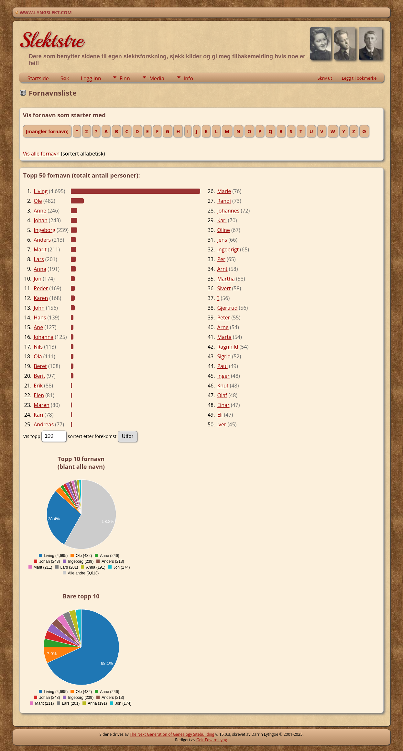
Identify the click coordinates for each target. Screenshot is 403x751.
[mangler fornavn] (47, 131)
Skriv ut (325, 78)
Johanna (43, 337)
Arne (222, 327)
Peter (223, 317)
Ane (38, 327)
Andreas (44, 424)
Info (188, 78)
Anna (40, 268)
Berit (39, 375)
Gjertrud (227, 307)
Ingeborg (44, 230)
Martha (225, 278)
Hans (40, 317)
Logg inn (91, 78)
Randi (224, 200)
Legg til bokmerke (359, 78)
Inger (223, 375)
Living (41, 191)
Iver (221, 424)
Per (221, 259)
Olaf (222, 395)
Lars (39, 259)
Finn (125, 78)
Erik (38, 385)
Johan (40, 220)
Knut (222, 385)
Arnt (222, 268)
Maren (41, 405)
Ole (38, 200)
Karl (221, 220)
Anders (42, 239)
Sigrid (224, 356)
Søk (64, 78)
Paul (222, 366)
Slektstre (51, 40)
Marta (224, 337)
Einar (223, 405)
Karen (41, 298)
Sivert (224, 288)
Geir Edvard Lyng (211, 740)
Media (156, 78)
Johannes (228, 210)
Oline (223, 230)
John (39, 307)
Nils (38, 346)
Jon (37, 278)
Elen (39, 395)
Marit (40, 249)
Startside (38, 78)
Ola (38, 356)
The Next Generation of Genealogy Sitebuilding (172, 734)
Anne (40, 210)
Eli (220, 414)
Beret (40, 366)
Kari (38, 414)
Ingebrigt (228, 249)
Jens (222, 239)
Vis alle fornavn (41, 153)
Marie (224, 191)
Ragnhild (227, 346)
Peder (41, 288)
